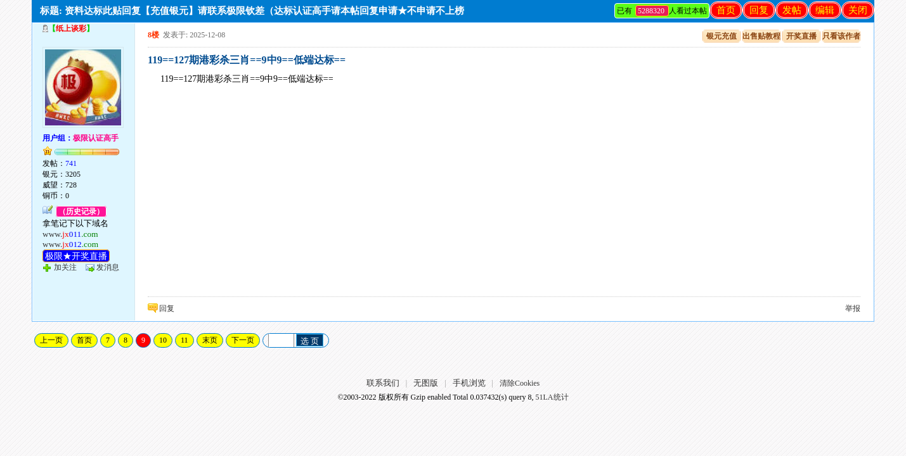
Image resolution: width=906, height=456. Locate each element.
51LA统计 (552, 397)
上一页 (51, 340)
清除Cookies (520, 383)
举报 (852, 308)
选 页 (310, 341)
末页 (209, 340)
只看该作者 (841, 36)
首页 (725, 10)
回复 (758, 10)
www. (70, 234)
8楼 (153, 34)
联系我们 (382, 383)
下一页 (242, 340)
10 (163, 340)
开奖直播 (801, 36)
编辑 (824, 10)
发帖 (791, 10)
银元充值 (721, 36)
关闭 (857, 10)
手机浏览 (469, 383)
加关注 (65, 267)
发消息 (107, 267)
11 (184, 340)
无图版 (425, 383)
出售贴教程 (761, 36)
